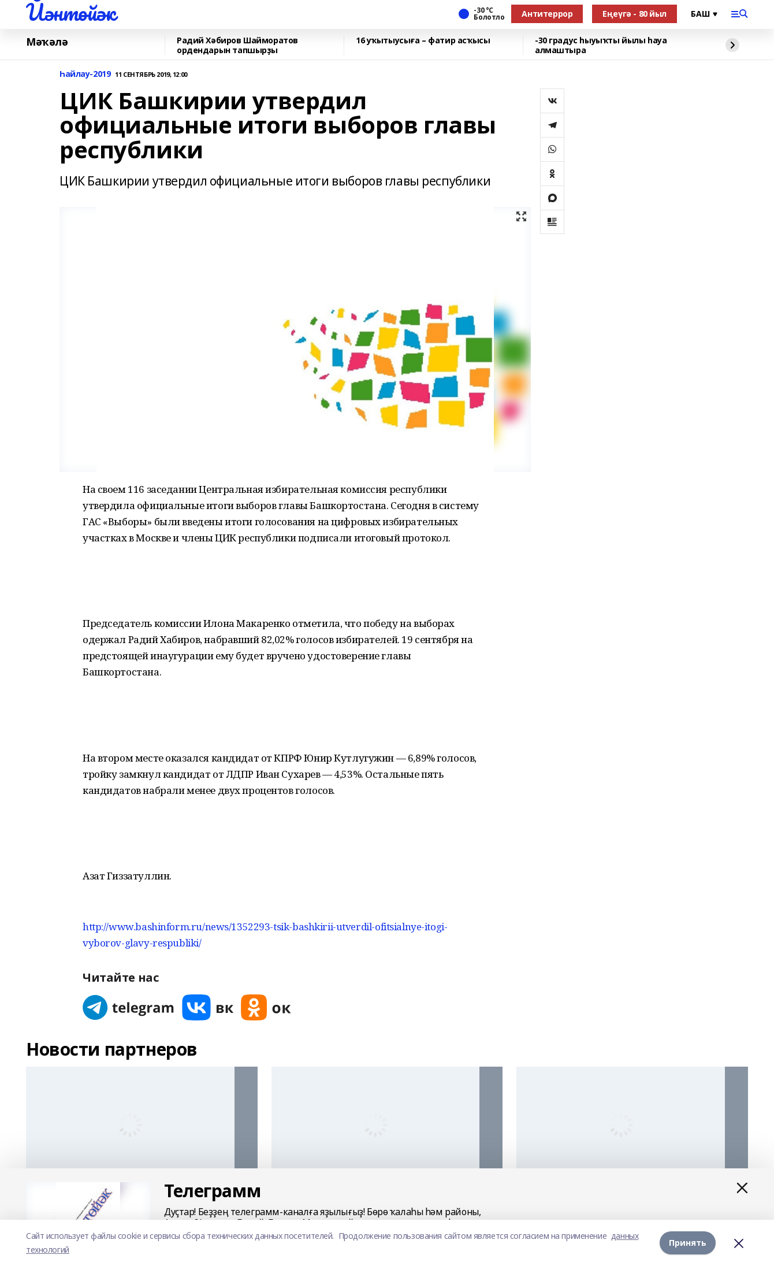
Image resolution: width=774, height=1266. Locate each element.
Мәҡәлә (47, 42)
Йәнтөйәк (71, 12)
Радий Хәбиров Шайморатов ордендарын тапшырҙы (237, 45)
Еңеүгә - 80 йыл (634, 13)
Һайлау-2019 (84, 74)
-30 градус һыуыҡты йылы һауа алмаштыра (601, 45)
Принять (687, 1242)
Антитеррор (547, 13)
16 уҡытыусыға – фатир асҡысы (423, 41)
